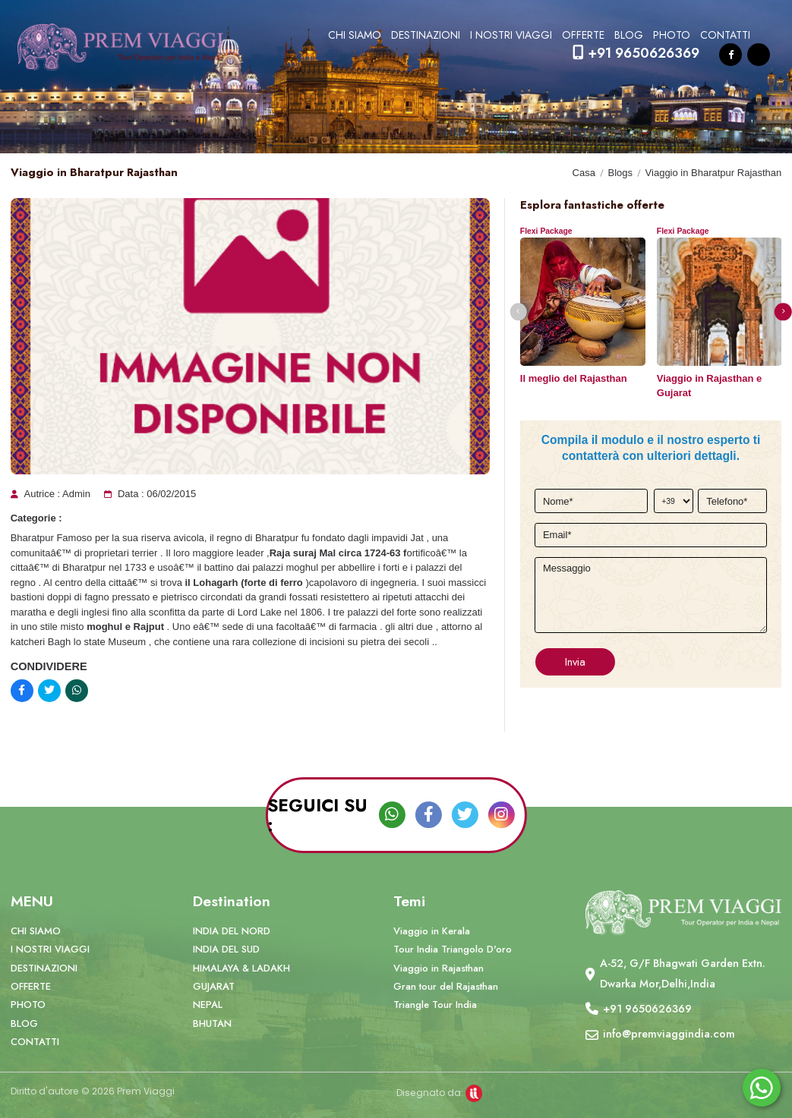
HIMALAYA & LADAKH (241, 968)
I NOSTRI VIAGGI (511, 35)
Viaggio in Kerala (431, 931)
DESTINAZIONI (425, 35)
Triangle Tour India (435, 1004)
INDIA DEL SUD (226, 949)
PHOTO (671, 35)
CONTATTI (725, 35)
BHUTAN (212, 1023)
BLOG (628, 35)
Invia (575, 661)
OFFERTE (583, 35)
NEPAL (207, 1004)
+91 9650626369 (636, 53)
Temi (409, 901)
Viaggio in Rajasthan (438, 968)
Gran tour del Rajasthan (445, 986)
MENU (32, 901)
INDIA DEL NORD (231, 931)
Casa (584, 172)
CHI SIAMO (354, 35)
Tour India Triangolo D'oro (452, 949)
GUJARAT (214, 986)
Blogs (620, 172)
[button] (518, 311)
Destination (231, 901)
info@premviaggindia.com (669, 1033)
